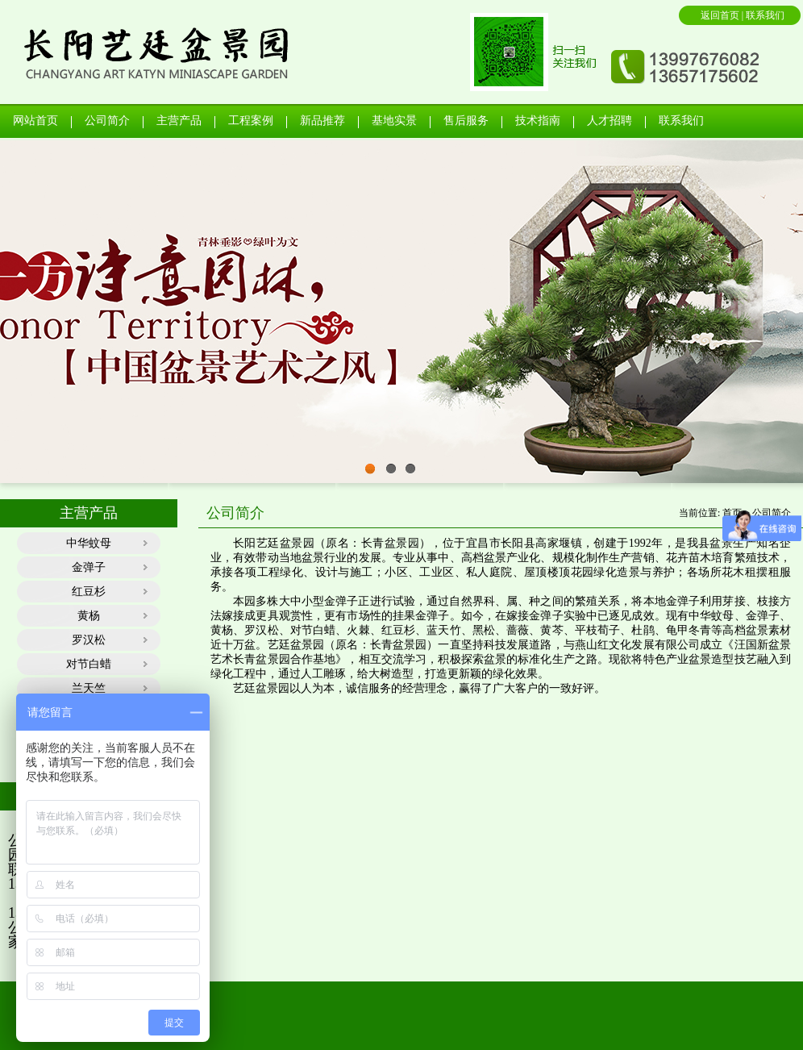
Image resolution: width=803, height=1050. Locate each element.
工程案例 (250, 121)
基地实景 (394, 121)
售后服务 (466, 121)
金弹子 (89, 567)
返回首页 (721, 15)
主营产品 (179, 121)
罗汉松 (89, 640)
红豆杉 (89, 591)
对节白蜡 (88, 664)
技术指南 (537, 121)
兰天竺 (89, 688)
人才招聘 (609, 121)
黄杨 (88, 616)
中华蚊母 (88, 543)
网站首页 (35, 121)
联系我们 (765, 15)
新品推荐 (322, 121)
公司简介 (107, 121)
